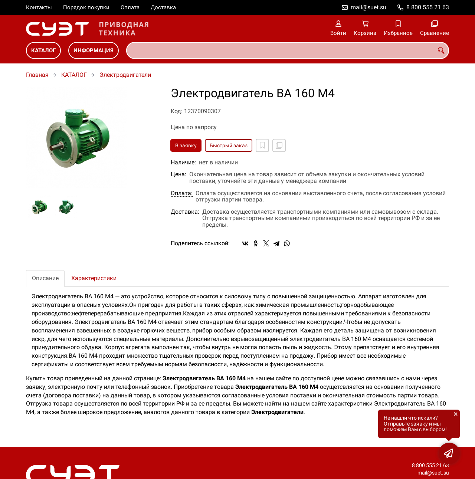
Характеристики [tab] (94, 278)
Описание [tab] (45, 278)
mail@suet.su (368, 7)
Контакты (39, 7)
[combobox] (287, 50)
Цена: (178, 174)
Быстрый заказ (229, 145)
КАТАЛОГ (43, 50)
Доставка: (185, 212)
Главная (37, 74)
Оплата (130, 7)
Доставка (163, 7)
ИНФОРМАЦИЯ (93, 50)
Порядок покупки (86, 7)
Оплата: (182, 193)
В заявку (186, 145)
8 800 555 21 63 (427, 7)
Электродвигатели (125, 74)
